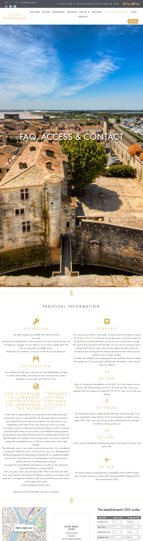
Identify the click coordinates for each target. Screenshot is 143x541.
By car (107, 386)
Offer (114, 4)
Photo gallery (91, 4)
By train (107, 416)
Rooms (46, 12)
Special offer (65, 4)
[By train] (107, 408)
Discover (97, 12)
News (105, 4)
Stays (78, 4)
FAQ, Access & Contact (116, 12)
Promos (83, 16)
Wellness (72, 12)
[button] (32, 533)
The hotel (35, 12)
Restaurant (59, 12)
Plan (91, 346)
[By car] (107, 379)
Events (84, 12)
